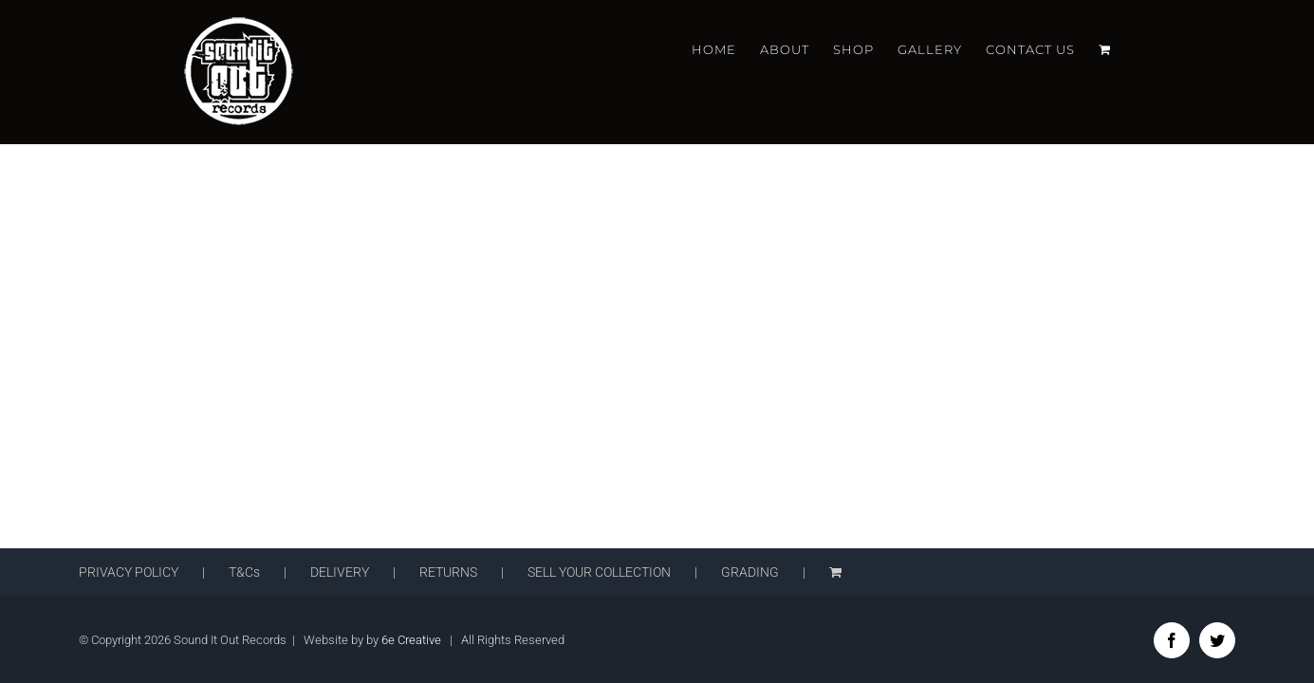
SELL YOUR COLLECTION (599, 572)
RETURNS (448, 572)
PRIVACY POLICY (128, 572)
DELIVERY (339, 572)
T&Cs (244, 572)
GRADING (750, 572)
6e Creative (411, 640)
